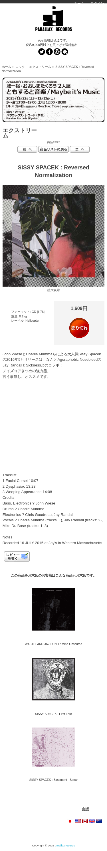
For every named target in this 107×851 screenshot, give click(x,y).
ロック (20, 66)
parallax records (65, 845)
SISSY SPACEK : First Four (53, 714)
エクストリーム (40, 66)
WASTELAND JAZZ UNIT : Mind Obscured (53, 644)
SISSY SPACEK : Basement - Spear (53, 779)
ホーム (79, 3)
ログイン (97, 3)
